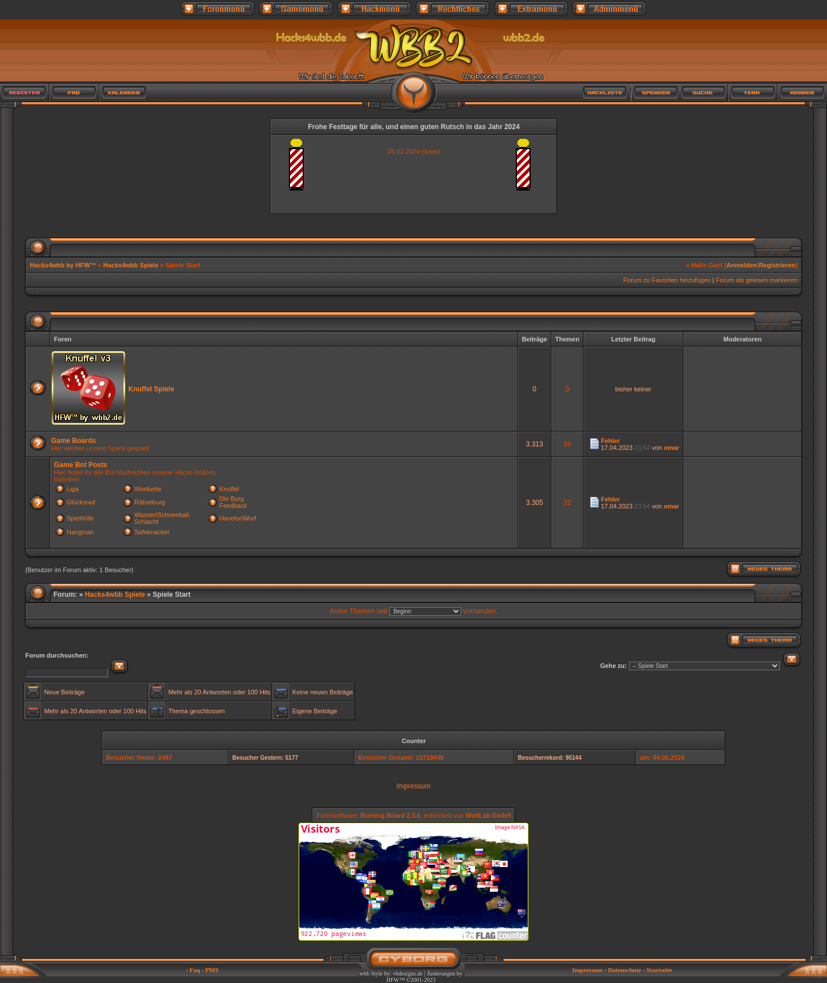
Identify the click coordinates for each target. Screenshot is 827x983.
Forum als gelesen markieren (757, 280)
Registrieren (777, 265)
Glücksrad (81, 502)
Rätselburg (149, 502)
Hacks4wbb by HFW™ (64, 265)
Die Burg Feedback (233, 502)
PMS (212, 969)
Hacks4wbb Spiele (131, 265)
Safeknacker (151, 532)
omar (671, 447)
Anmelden (741, 265)
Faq (195, 969)
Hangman (80, 532)
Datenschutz (624, 969)
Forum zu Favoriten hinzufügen (666, 280)
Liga (73, 488)
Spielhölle (80, 518)
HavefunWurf (237, 518)
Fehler (610, 440)
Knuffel (229, 488)
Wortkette (147, 488)
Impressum (413, 786)
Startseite (660, 969)
